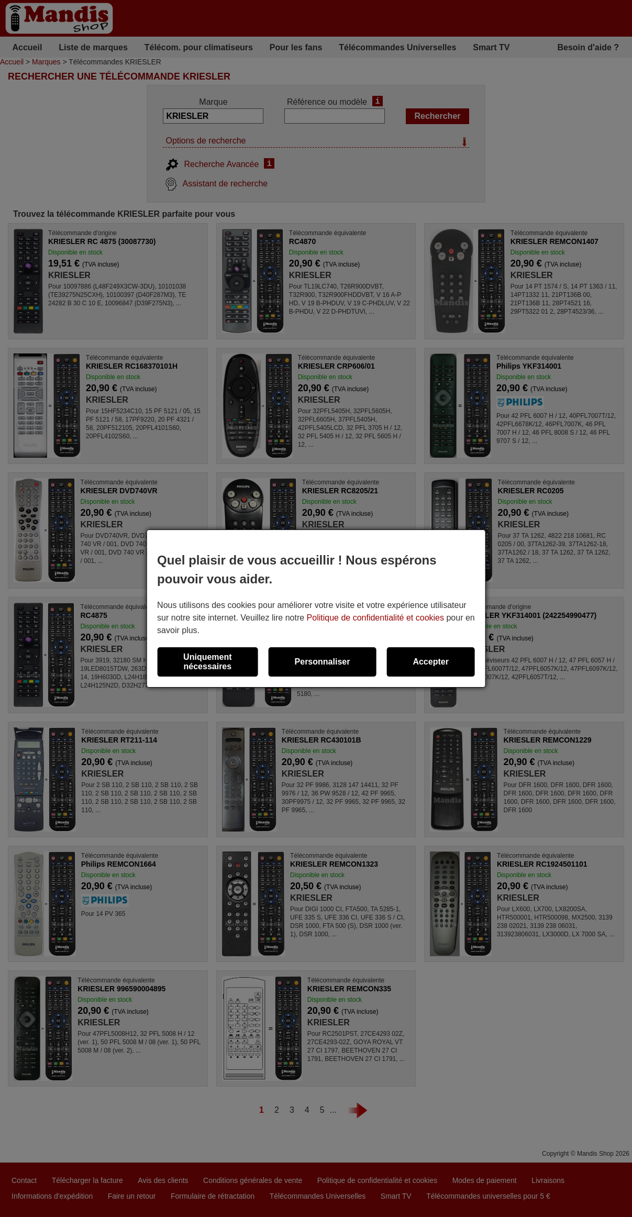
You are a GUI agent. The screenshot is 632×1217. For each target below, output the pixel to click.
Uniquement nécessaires (207, 661)
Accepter (430, 661)
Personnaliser (322, 661)
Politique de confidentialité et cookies (375, 617)
